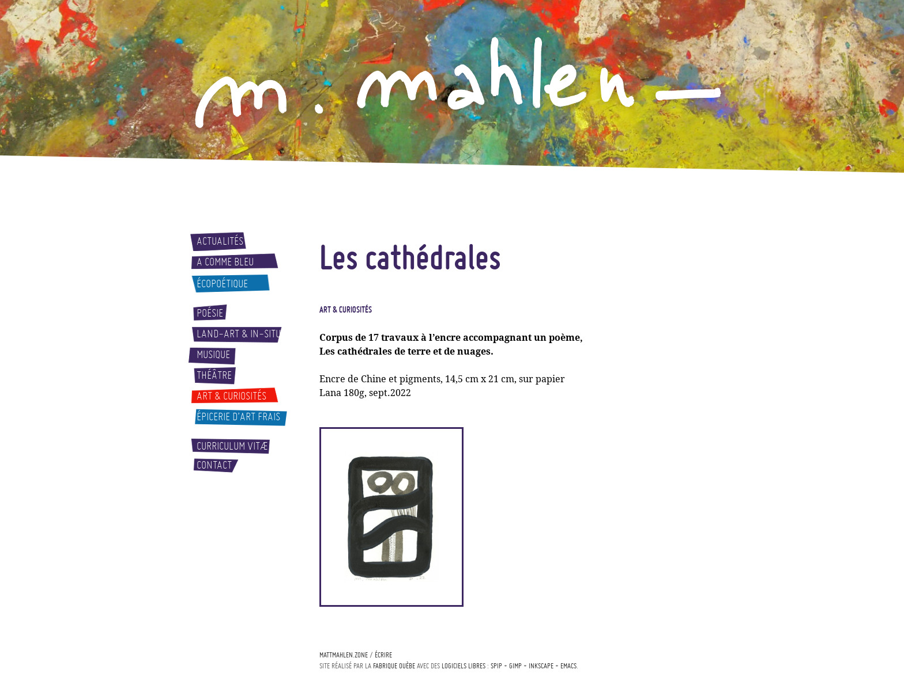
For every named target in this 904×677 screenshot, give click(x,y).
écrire (383, 655)
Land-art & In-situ (239, 334)
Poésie (210, 313)
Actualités (220, 241)
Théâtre (214, 375)
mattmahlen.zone (343, 655)
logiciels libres (463, 665)
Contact (214, 465)
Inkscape (541, 665)
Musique (213, 355)
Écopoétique (222, 284)
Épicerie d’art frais (238, 417)
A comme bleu (225, 262)
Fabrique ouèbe (394, 665)
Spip (496, 665)
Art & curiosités (231, 396)
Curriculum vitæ (232, 446)
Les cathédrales (410, 256)
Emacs (568, 665)
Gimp (515, 665)
